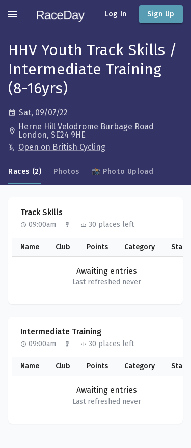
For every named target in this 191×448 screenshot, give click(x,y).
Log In (115, 14)
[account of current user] (12, 14)
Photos (66, 171)
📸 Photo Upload (122, 171)
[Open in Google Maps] (100, 131)
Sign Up (161, 14)
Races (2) (24, 171)
